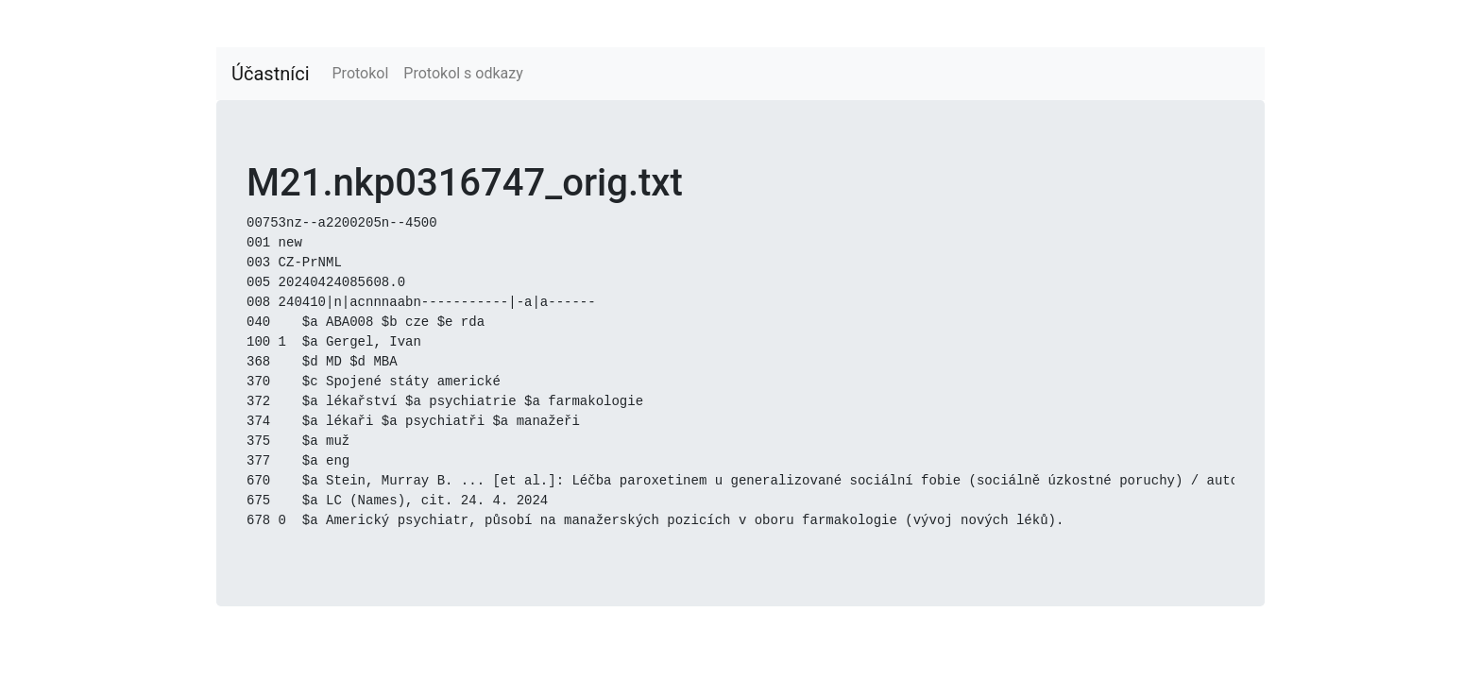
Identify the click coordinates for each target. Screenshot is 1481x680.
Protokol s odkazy (462, 73)
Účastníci (270, 73)
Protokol (360, 73)
